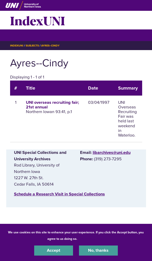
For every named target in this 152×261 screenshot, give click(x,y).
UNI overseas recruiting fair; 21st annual (52, 105)
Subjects (32, 45)
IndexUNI (37, 20)
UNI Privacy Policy (92, 239)
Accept (53, 250)
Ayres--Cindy (50, 45)
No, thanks (98, 250)
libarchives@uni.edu (112, 152)
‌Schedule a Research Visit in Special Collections (59, 194)
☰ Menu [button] (19, 35)
